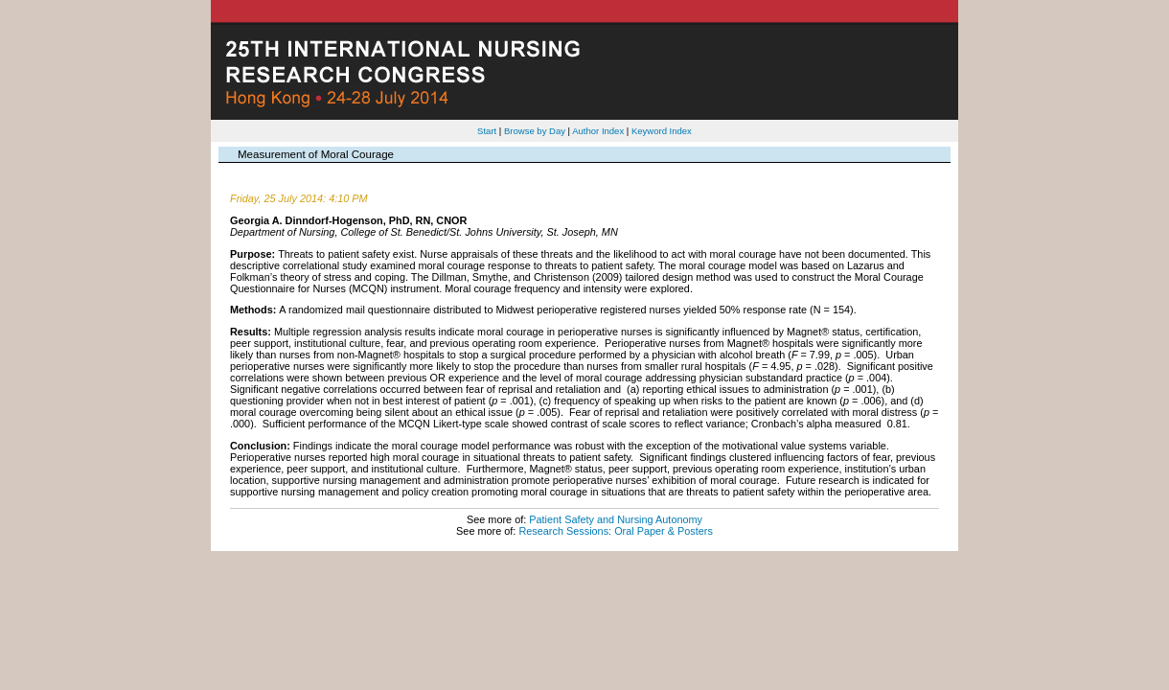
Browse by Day (534, 131)
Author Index (598, 131)
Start (486, 131)
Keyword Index (661, 131)
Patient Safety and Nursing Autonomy (615, 519)
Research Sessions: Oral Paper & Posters (615, 531)
